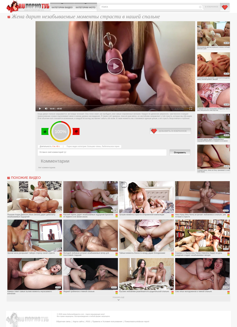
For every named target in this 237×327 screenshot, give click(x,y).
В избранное (211, 7)
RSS (88, 321)
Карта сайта (78, 321)
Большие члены (94, 146)
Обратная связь (63, 321)
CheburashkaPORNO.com (28, 6)
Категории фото (85, 7)
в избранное (170, 131)
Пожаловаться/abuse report (136, 321)
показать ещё (118, 297)
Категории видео (62, 7)
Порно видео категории (76, 146)
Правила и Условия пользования (107, 321)
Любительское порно (110, 146)
